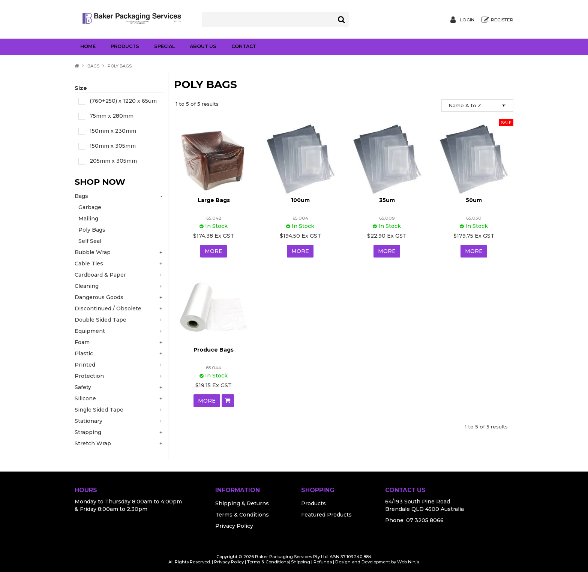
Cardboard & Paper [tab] (100, 274)
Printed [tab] (85, 364)
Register (502, 20)
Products (125, 46)
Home (88, 46)
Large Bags (214, 200)
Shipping (300, 562)
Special (164, 46)
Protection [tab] (89, 376)
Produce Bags (214, 349)
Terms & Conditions (242, 514)
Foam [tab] (82, 342)
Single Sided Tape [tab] (99, 409)
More (213, 251)
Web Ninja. (408, 562)
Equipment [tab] (90, 331)
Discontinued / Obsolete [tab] (108, 308)
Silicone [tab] (85, 398)
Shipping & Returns (242, 503)
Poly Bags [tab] (91, 229)
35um (387, 200)
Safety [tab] (83, 387)
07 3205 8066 (425, 520)
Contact (243, 46)
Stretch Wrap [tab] (93, 443)
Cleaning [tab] (87, 286)
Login (467, 20)
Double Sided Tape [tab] (100, 319)
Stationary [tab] (88, 421)
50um (474, 200)
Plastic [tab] (84, 353)
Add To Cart (228, 400)
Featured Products (326, 514)
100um (300, 200)
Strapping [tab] (88, 432)
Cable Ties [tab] (89, 263)
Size (81, 88)
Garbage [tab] (89, 207)
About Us (203, 46)
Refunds (323, 562)
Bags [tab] (81, 196)
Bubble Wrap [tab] (93, 252)
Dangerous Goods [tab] (99, 297)
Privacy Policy (234, 526)
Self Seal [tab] (89, 241)
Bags (93, 66)
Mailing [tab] (88, 218)
